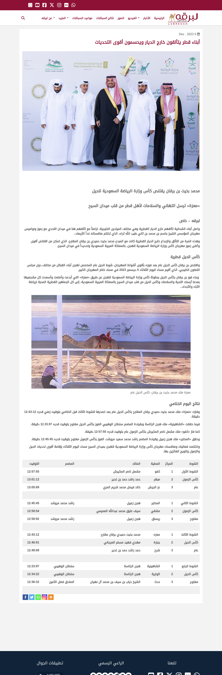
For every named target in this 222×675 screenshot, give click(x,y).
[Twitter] (32, 597)
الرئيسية (159, 18)
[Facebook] (25, 597)
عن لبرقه (48, 18)
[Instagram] (44, 597)
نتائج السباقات (105, 18)
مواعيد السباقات (82, 18)
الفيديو (133, 18)
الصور (121, 18)
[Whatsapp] (38, 597)
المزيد (63, 18)
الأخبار (146, 18)
